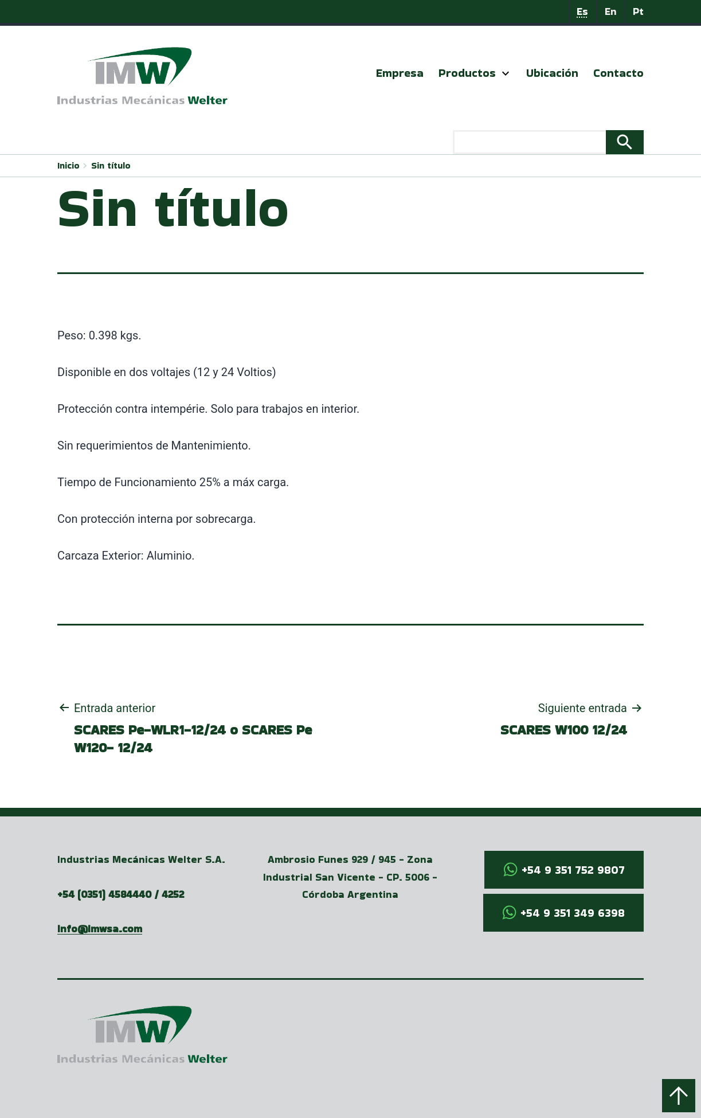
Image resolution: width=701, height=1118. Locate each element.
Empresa (400, 73)
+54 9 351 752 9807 (573, 870)
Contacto (618, 73)
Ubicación (552, 73)
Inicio (68, 165)
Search (625, 142)
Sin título (111, 165)
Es (582, 11)
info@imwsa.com (99, 928)
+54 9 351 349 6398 (572, 913)
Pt (638, 11)
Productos (467, 73)
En (611, 11)
